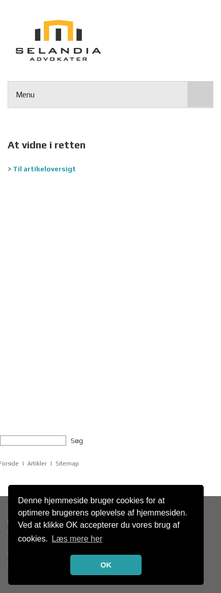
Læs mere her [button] (77, 538)
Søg (77, 440)
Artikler (37, 463)
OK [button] (106, 565)
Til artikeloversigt (44, 169)
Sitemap (67, 463)
